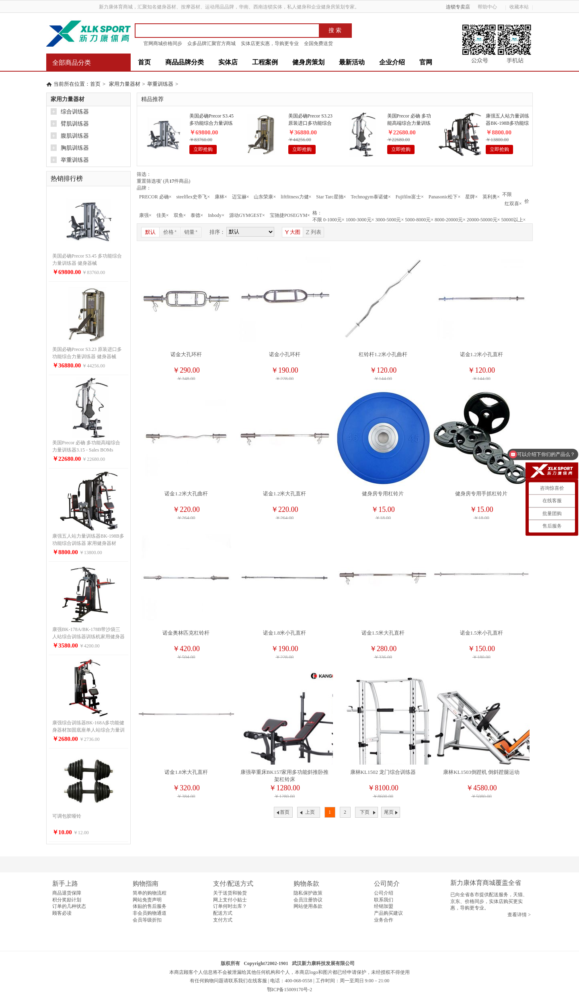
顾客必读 (62, 913)
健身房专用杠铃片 (383, 494)
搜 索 (335, 30)
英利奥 (491, 197)
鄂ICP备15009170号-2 (289, 989)
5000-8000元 (419, 220)
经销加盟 (383, 906)
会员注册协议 (308, 900)
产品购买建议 (388, 913)
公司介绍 (383, 893)
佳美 (162, 215)
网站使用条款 (308, 906)
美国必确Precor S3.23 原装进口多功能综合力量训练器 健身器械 (310, 120)
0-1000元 (334, 220)
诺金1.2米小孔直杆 (481, 354)
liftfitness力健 (296, 197)
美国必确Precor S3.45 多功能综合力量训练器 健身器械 (211, 120)
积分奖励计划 (66, 900)
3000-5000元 (389, 220)
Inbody (216, 215)
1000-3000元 (360, 220)
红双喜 (513, 203)
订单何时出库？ (230, 906)
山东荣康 (265, 197)
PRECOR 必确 (155, 197)
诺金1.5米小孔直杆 (481, 633)
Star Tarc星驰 (331, 197)
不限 (507, 194)
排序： (217, 232)
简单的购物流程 (149, 893)
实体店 (228, 62)
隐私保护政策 (308, 893)
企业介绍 (392, 62)
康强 (145, 215)
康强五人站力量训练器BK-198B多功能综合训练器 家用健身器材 (507, 120)
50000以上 (513, 220)
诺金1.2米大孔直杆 (284, 494)
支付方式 (222, 920)
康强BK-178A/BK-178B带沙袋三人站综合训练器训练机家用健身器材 (88, 637)
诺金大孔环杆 (186, 354)
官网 (425, 62)
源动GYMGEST (247, 215)
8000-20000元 (450, 220)
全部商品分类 (71, 62)
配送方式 (222, 913)
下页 (365, 812)
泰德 (197, 215)
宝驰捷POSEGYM (290, 215)
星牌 (471, 197)
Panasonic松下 (444, 197)
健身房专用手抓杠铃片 (481, 494)
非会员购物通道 (149, 913)
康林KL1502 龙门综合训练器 (383, 772)
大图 (292, 232)
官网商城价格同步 (163, 43)
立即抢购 (203, 149)
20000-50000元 (483, 220)
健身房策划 (308, 62)
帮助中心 (490, 7)
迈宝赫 (240, 197)
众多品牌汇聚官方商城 (211, 43)
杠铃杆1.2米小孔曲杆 (383, 354)
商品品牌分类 (184, 62)
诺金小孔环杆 (284, 354)
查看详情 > (519, 915)
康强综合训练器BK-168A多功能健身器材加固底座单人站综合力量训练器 (88, 730)
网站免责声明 (147, 900)
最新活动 (352, 62)
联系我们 (383, 900)
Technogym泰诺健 (370, 197)
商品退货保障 (66, 893)
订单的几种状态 (69, 906)
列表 (313, 232)
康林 (221, 197)
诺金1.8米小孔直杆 (284, 633)
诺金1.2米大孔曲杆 (185, 494)
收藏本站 (519, 7)
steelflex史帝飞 (192, 197)
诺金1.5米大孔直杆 (382, 633)
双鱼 (180, 215)
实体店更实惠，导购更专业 (270, 43)
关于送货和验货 (230, 893)
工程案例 (265, 62)
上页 (310, 812)
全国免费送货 (318, 43)
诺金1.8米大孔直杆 (185, 772)
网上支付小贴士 (230, 900)
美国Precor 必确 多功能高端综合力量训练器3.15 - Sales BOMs (409, 120)
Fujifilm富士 (410, 197)
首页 (144, 62)
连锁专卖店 (458, 7)
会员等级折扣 (147, 920)
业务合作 (383, 920)
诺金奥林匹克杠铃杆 (185, 633)
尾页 (389, 812)
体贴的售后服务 (149, 906)
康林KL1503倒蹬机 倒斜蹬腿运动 (481, 772)
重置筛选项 (149, 181)
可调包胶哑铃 (66, 816)
